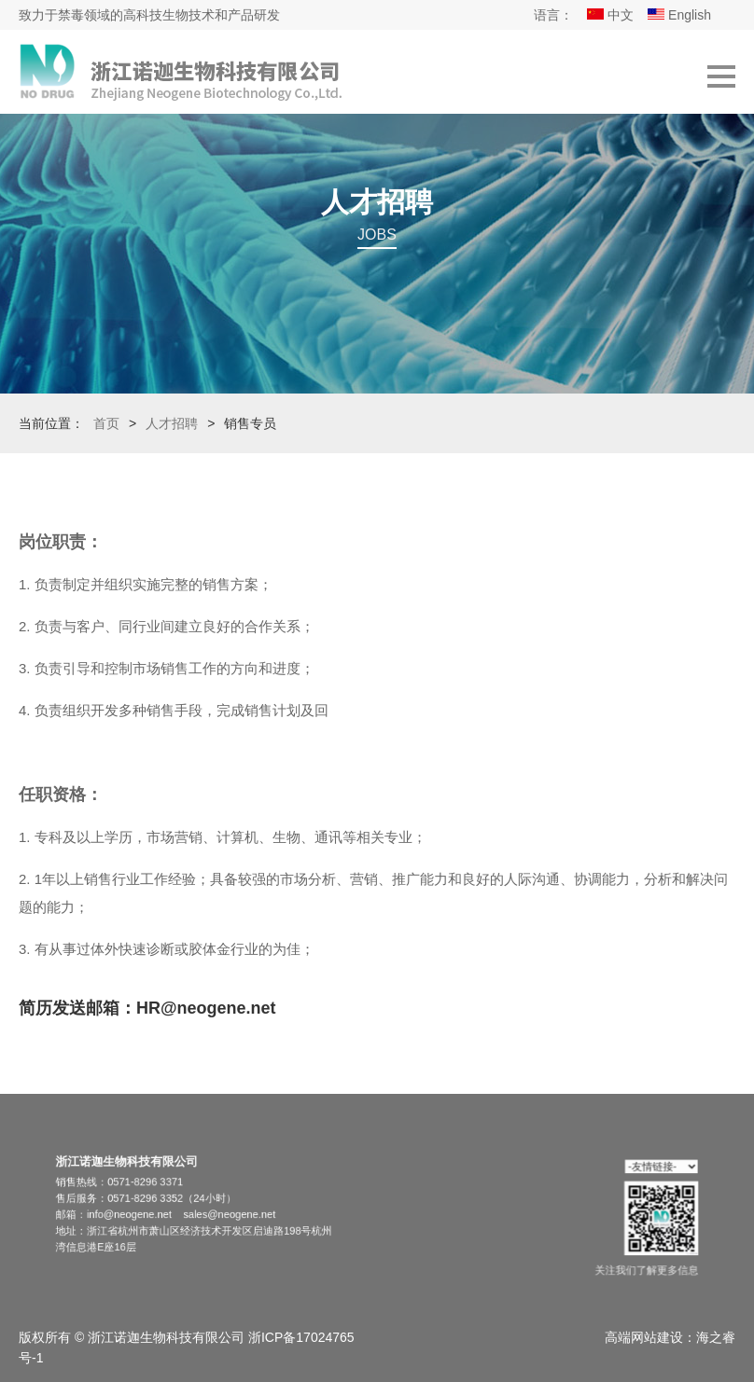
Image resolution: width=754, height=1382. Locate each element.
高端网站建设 (644, 1337)
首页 (106, 423)
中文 (610, 14)
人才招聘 (172, 423)
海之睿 (715, 1337)
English (679, 14)
